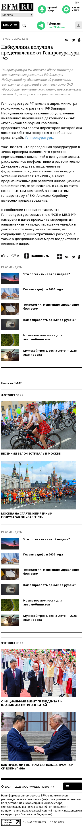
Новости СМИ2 (11, 383)
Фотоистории (12, 395)
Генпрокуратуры (39, 137)
